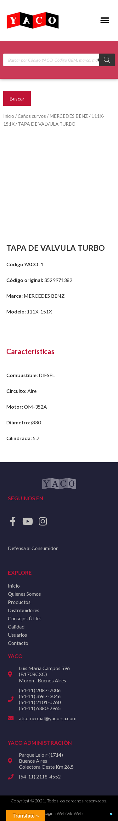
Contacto (18, 643)
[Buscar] (107, 60)
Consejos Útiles (25, 618)
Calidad (16, 626)
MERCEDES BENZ (68, 116)
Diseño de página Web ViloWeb (53, 813)
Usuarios (17, 635)
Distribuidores (23, 610)
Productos (19, 602)
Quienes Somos (24, 594)
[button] (105, 21)
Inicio (8, 116)
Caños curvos (32, 116)
